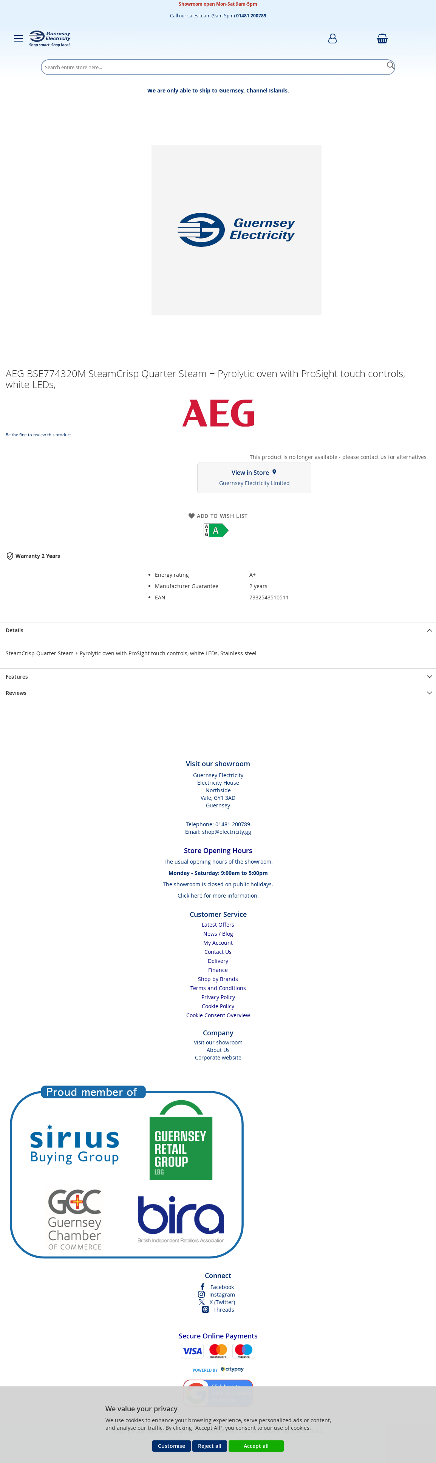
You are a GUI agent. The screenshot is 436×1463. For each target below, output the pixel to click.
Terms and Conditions (218, 988)
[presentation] (218, 630)
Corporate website (218, 1057)
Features (17, 676)
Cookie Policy (218, 1006)
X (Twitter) (222, 1302)
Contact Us (218, 951)
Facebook (222, 1287)
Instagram (222, 1294)
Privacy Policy (218, 997)
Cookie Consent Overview (218, 1015)
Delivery (218, 960)
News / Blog (218, 933)
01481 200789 (232, 824)
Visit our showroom (218, 1042)
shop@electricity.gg (226, 831)
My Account (218, 942)
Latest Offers (218, 924)
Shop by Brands (218, 979)
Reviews (16, 692)
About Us (218, 1049)
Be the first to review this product (38, 434)
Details (14, 630)
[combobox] (218, 67)
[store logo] (50, 38)
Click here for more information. (218, 895)
